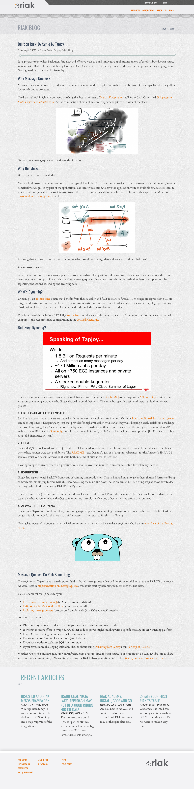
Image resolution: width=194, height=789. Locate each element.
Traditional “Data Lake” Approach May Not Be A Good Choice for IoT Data (77, 702)
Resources (162, 10)
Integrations (148, 10)
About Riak (43, 760)
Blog (171, 10)
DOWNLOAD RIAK (151, 2)
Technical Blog (67, 50)
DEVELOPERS (67, 764)
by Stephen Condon (45, 50)
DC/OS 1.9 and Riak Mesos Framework (35, 698)
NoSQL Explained (25, 772)
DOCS (165, 2)
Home (164, 29)
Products (135, 10)
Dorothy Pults (81, 713)
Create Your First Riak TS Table (153, 698)
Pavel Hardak (42, 704)
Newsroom (43, 764)
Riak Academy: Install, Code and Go (116, 698)
